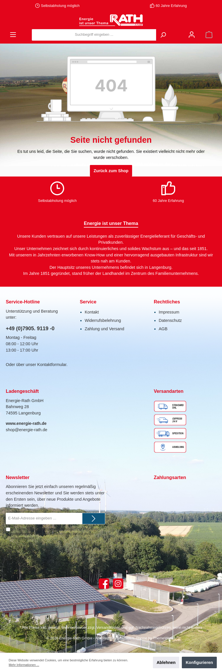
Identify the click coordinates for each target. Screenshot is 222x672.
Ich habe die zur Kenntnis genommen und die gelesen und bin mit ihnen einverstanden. (54, 533)
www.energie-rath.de (26, 423)
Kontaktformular (51, 364)
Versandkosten (108, 628)
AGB (163, 328)
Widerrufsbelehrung (103, 320)
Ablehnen (166, 662)
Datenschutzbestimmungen (54, 529)
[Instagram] (118, 583)
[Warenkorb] (209, 35)
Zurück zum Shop (111, 170)
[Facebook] (103, 583)
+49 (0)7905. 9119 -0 (30, 328)
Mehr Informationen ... (24, 665)
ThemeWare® (164, 638)
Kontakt (92, 312)
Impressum (169, 312)
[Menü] (13, 35)
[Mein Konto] (191, 35)
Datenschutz (170, 320)
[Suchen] (163, 35)
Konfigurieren (199, 662)
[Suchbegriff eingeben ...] (94, 35)
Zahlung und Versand (104, 328)
